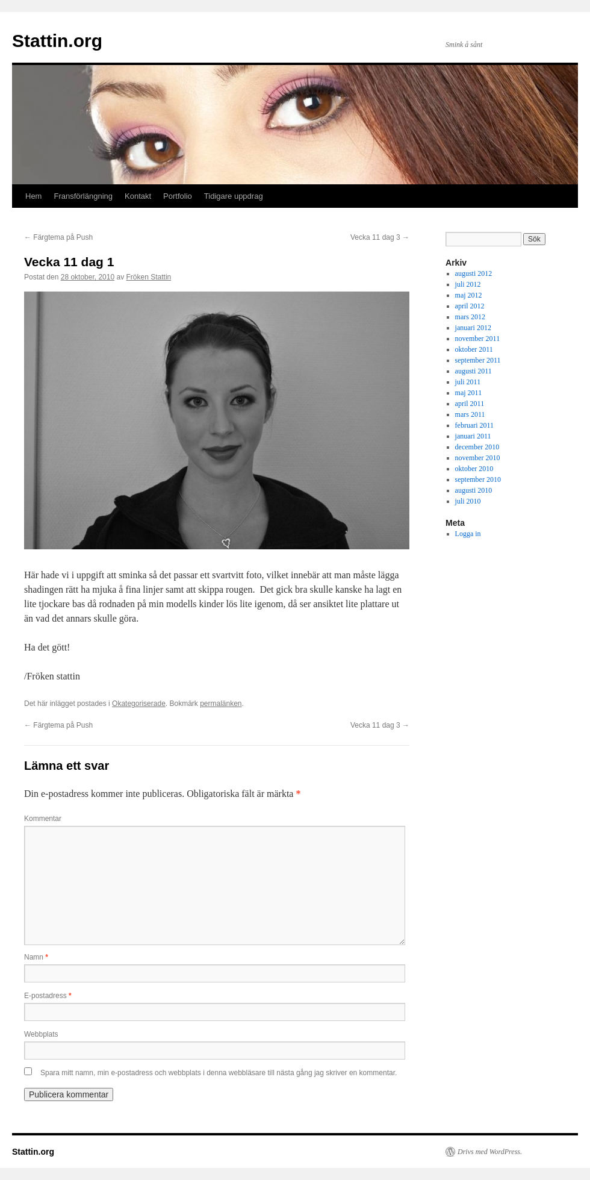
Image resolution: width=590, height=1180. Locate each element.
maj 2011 (468, 393)
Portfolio (177, 196)
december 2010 (477, 447)
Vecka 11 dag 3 (379, 237)
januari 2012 (473, 327)
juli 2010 (468, 501)
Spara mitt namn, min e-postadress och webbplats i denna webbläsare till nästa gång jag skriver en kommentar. (218, 1073)
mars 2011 (470, 414)
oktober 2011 (474, 349)
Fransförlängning (83, 196)
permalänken (220, 703)
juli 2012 (468, 284)
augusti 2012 (473, 273)
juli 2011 (468, 382)
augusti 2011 (473, 371)
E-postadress (48, 995)
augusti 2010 (473, 490)
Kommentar (42, 818)
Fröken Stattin (149, 277)
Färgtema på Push (58, 237)
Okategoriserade (139, 703)
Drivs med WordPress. (490, 1151)
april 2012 (470, 306)
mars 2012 (470, 317)
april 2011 (470, 403)
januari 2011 (473, 436)
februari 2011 (474, 425)
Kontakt (138, 196)
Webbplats (41, 1034)
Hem (33, 196)
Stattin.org (57, 41)
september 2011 (478, 360)
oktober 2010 (474, 468)
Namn (36, 957)
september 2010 (478, 479)
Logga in (468, 533)
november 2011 (477, 338)
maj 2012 (468, 295)
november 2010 (477, 458)
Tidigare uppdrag (233, 196)
